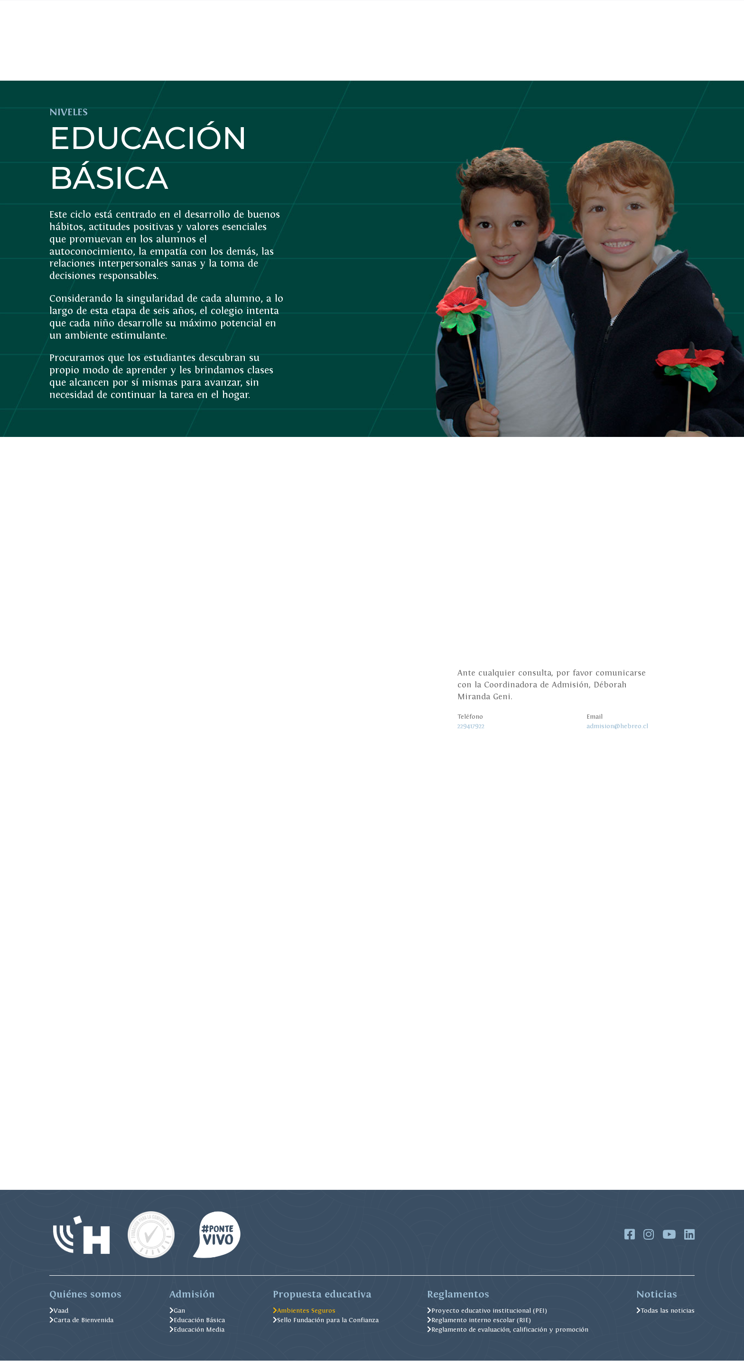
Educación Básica (197, 1322)
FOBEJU (272, 8)
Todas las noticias (665, 1313)
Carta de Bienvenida (81, 1322)
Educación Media (196, 1331)
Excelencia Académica (363, 65)
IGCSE (594, 8)
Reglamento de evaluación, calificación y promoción (507, 1331)
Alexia (405, 8)
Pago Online (233, 8)
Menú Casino (357, 8)
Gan (177, 1313)
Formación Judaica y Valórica (243, 65)
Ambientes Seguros (464, 65)
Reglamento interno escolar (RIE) (479, 1322)
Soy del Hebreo (136, 65)
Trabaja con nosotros (498, 8)
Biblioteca (439, 8)
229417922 (470, 726)
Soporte (553, 8)
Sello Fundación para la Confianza (326, 1322)
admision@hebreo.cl (617, 726)
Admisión (67, 65)
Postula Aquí (661, 65)
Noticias (306, 8)
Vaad (58, 1313)
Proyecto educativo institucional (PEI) (487, 1313)
